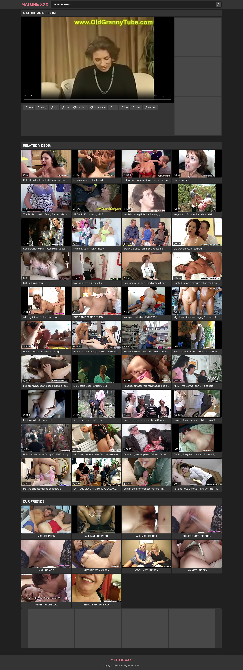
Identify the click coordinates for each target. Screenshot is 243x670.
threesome (99, 107)
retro (138, 107)
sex (115, 107)
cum (30, 107)
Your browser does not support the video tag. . (97, 60)
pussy (43, 107)
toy (126, 107)
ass (55, 107)
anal (67, 107)
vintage (152, 107)
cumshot (81, 107)
